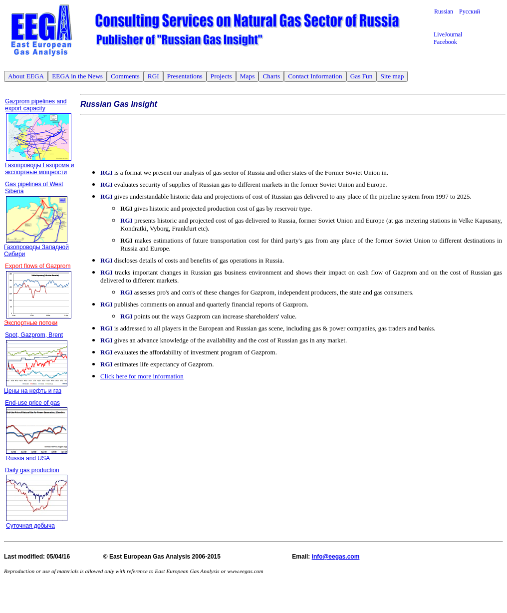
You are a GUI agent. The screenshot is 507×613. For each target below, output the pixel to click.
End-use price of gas (32, 402)
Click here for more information (142, 376)
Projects (221, 76)
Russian (446, 11)
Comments (125, 76)
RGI (153, 76)
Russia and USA (28, 458)
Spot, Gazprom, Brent (34, 334)
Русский (469, 11)
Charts (271, 76)
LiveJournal (448, 34)
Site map (392, 76)
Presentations (185, 76)
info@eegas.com (336, 556)
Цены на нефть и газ (32, 390)
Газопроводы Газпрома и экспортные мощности (39, 169)
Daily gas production (32, 470)
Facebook (445, 41)
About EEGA (26, 76)
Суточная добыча (30, 525)
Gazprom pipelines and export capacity (35, 105)
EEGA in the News (77, 76)
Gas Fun (361, 76)
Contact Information (315, 76)
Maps (247, 76)
